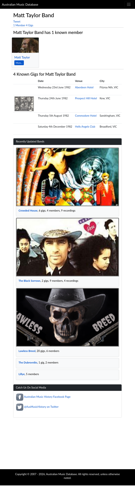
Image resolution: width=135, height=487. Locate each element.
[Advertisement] (67, 444)
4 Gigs (29, 25)
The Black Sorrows (29, 280)
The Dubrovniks (28, 362)
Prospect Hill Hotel (86, 98)
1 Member (19, 25)
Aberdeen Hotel (84, 87)
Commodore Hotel (85, 115)
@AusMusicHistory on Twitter (41, 406)
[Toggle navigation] (128, 4)
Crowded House (28, 210)
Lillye (22, 374)
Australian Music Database (20, 4)
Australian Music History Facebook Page (47, 396)
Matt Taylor (22, 57)
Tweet (16, 21)
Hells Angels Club (85, 126)
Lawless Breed (27, 351)
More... (19, 62)
